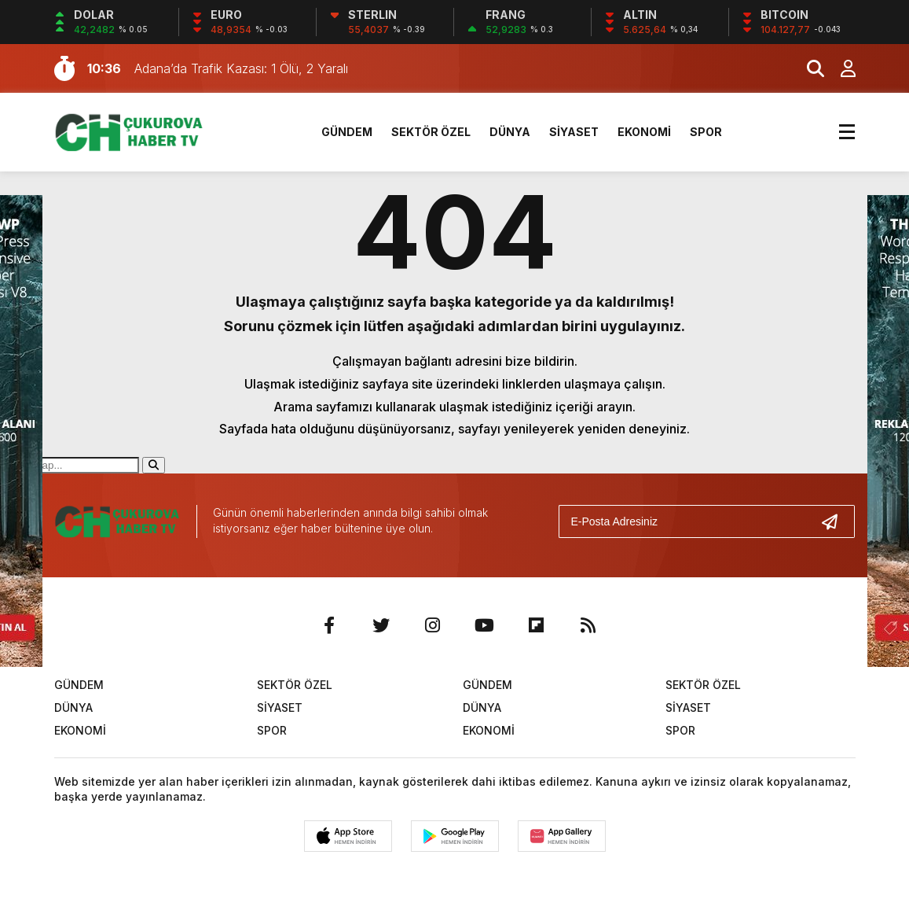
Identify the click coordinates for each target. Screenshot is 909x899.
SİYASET (574, 131)
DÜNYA (509, 131)
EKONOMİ (644, 131)
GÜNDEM (346, 131)
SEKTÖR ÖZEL (431, 131)
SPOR (706, 131)
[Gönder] (836, 521)
